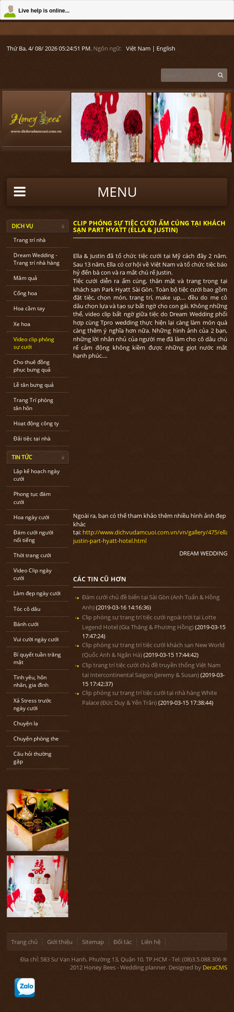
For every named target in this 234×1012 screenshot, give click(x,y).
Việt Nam (138, 48)
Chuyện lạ (25, 723)
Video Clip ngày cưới (32, 574)
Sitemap (93, 942)
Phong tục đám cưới (32, 497)
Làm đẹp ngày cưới (37, 593)
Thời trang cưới (32, 555)
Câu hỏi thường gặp (32, 757)
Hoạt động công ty (36, 423)
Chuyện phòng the (36, 738)
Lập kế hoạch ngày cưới (36, 475)
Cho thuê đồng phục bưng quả (32, 365)
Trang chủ (24, 942)
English (165, 48)
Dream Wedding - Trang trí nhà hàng (36, 259)
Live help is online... (43, 11)
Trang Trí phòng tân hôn (33, 403)
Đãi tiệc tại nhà (32, 438)
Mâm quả (25, 278)
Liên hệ (150, 942)
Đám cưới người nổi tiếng (33, 536)
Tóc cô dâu (26, 609)
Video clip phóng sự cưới (33, 343)
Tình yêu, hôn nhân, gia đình (30, 681)
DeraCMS (215, 967)
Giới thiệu (60, 942)
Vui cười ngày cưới (36, 639)
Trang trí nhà (29, 240)
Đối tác (122, 942)
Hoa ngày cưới (31, 517)
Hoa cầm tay (29, 308)
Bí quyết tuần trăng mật (37, 658)
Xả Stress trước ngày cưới (32, 704)
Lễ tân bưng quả (33, 385)
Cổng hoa (25, 293)
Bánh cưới (26, 624)
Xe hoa (21, 324)
